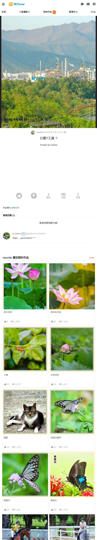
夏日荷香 (8, 312)
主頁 (3, 12)
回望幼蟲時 (56, 437)
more (91, 257)
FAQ (93, 12)
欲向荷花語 (56, 312)
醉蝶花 (7, 500)
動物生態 (15, 208)
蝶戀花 (54, 500)
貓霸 (6, 437)
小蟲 (6, 375)
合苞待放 (55, 375)
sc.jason (16, 233)
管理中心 (73, 12)
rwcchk (37, 132)
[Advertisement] (48, 170)
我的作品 (49, 12)
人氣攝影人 (24, 12)
